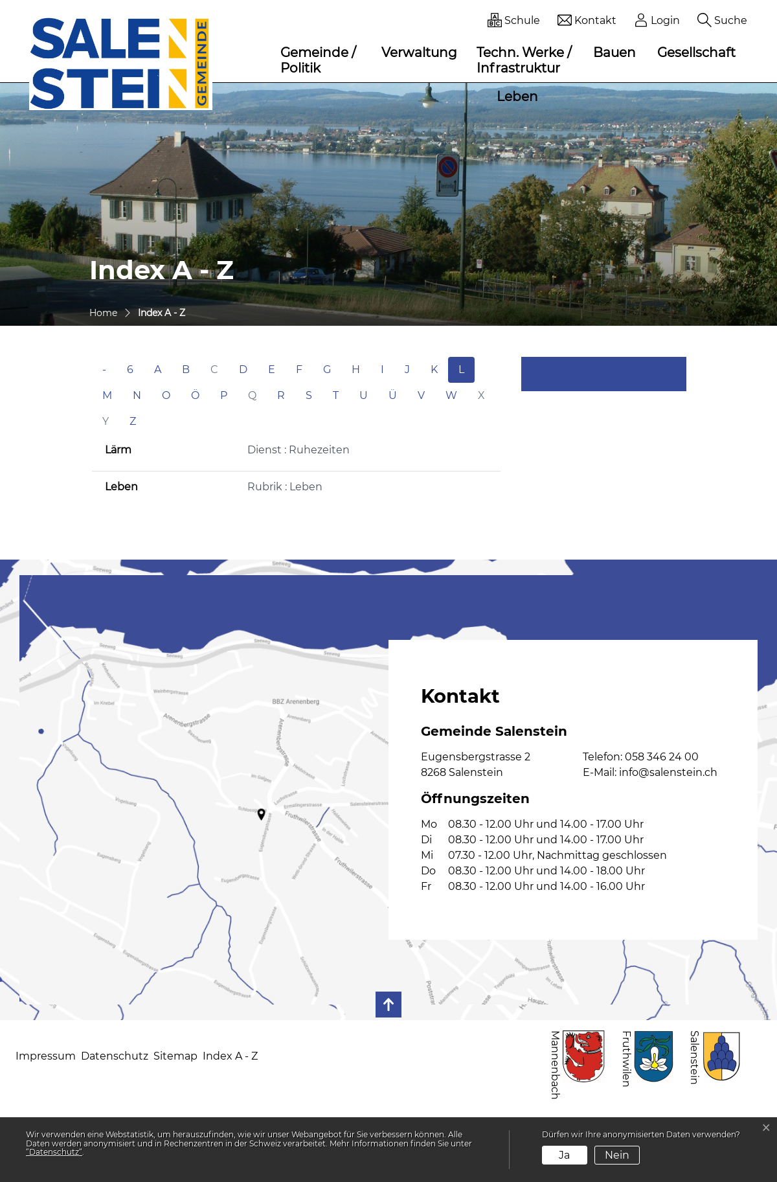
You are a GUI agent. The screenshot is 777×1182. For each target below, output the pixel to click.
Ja (564, 1155)
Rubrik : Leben (284, 487)
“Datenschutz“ (54, 1152)
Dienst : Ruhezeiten (298, 450)
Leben (517, 96)
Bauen (614, 52)
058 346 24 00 (662, 757)
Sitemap (175, 1056)
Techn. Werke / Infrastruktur (524, 60)
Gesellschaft (696, 52)
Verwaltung (419, 52)
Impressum (46, 1056)
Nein (617, 1155)
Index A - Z (230, 1056)
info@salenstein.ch (668, 772)
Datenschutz (114, 1056)
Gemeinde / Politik (318, 60)
